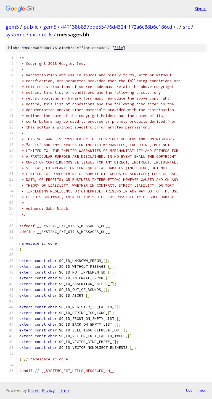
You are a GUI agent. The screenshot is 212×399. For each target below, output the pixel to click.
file (118, 47)
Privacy (48, 390)
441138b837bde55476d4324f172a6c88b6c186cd (116, 26)
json (202, 390)
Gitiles (33, 390)
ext (33, 34)
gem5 (12, 26)
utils (47, 34)
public (30, 26)
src (186, 26)
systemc (15, 34)
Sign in (200, 8)
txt (189, 390)
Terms (64, 390)
